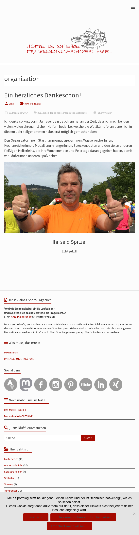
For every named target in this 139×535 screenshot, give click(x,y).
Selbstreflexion (13, 471)
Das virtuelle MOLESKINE (18, 416)
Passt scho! (35, 517)
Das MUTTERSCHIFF (15, 410)
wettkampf (81, 112)
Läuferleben (11, 459)
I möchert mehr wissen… (69, 526)
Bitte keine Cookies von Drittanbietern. (83, 517)
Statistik (9, 478)
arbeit (46, 112)
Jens (11, 103)
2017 (40, 112)
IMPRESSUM (11, 352)
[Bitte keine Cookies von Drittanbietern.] (134, 514)
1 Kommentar (102, 112)
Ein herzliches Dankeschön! (42, 95)
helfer (59, 112)
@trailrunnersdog (21, 317)
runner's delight (33, 103)
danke (52, 112)
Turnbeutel (10, 490)
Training (8, 484)
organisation (69, 112)
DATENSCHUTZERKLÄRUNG (19, 359)
